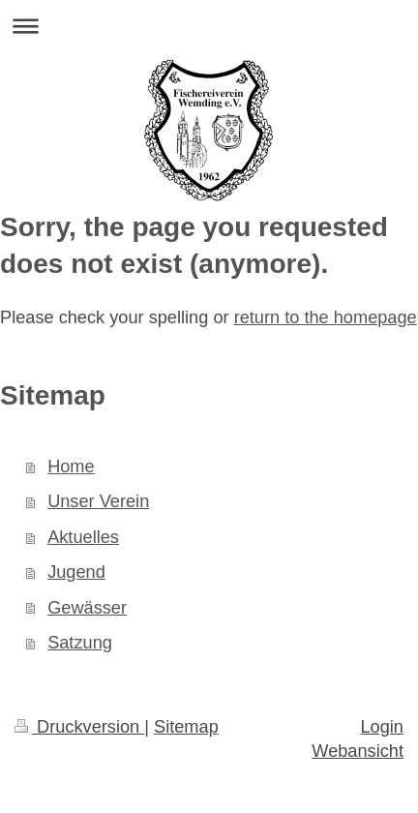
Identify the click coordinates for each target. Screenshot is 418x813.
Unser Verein (98, 501)
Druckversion (79, 727)
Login (381, 727)
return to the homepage (325, 317)
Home (71, 466)
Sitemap (186, 727)
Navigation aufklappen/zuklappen (209, 25)
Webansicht (357, 751)
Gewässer (87, 607)
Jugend (76, 572)
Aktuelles (83, 537)
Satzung (79, 642)
